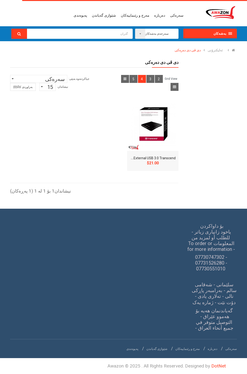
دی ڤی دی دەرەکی (188, 50)
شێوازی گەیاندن (156, 349)
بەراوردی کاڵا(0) (23, 87)
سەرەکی (231, 349)
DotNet (218, 366)
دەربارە (212, 349)
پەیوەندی (132, 349)
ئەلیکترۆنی (215, 50)
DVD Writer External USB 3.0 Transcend (146, 158)
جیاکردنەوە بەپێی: (79, 78)
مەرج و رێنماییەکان (187, 349)
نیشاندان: (62, 86)
